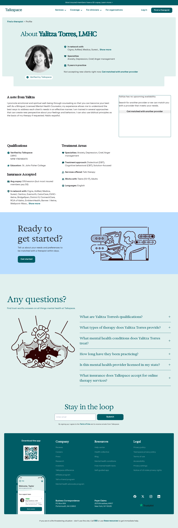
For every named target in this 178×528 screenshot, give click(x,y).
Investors (60, 466)
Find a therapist (162, 10)
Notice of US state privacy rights (148, 470)
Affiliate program (63, 475)
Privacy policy (139, 448)
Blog (97, 457)
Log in (144, 10)
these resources (111, 521)
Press (58, 457)
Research (60, 461)
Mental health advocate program (70, 484)
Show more (105, 50)
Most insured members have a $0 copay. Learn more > (89, 3)
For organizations (114, 10)
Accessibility (139, 461)
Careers (59, 452)
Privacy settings (140, 466)
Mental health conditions (105, 461)
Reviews (59, 448)
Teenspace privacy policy (145, 452)
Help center (100, 448)
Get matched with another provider (120, 72)
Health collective (102, 452)
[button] (61, 10)
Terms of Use (85, 424)
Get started (26, 259)
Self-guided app (102, 470)
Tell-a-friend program (65, 480)
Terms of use (139, 457)
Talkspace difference (65, 470)
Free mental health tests (105, 466)
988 (95, 521)
